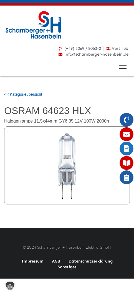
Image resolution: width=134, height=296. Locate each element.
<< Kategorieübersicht (23, 94)
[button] (10, 286)
